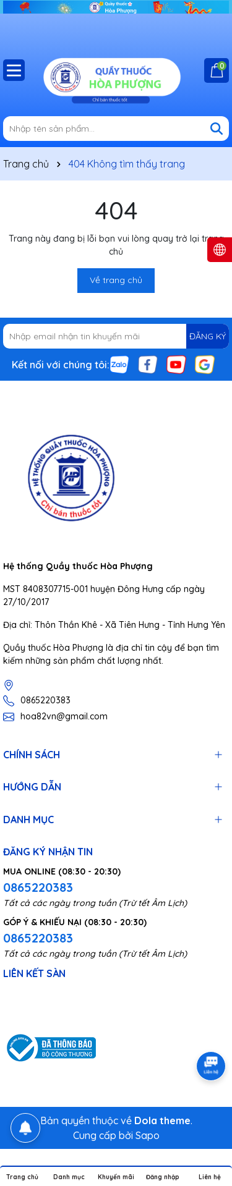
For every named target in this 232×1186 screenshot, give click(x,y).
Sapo (147, 1135)
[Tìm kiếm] (216, 128)
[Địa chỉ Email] (116, 336)
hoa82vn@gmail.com (64, 716)
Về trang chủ (116, 280)
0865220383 (45, 700)
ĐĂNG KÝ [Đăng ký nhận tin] (207, 336)
